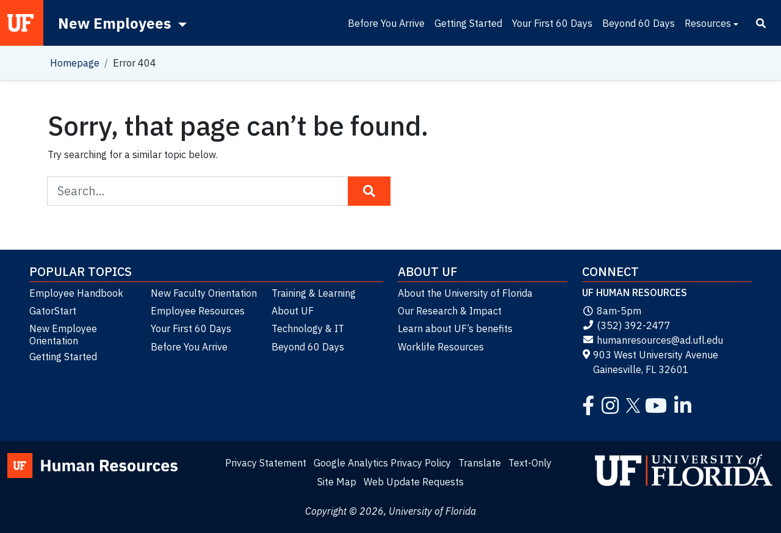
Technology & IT (308, 328)
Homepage (74, 63)
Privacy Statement (265, 463)
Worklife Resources (441, 347)
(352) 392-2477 (626, 325)
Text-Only (530, 463)
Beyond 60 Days (638, 23)
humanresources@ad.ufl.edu (652, 340)
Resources (708, 23)
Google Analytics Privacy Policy (382, 463)
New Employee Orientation (63, 334)
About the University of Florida (465, 293)
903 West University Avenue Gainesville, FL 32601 (650, 362)
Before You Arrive (386, 23)
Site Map (336, 482)
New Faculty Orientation (204, 293)
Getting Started (468, 23)
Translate (479, 463)
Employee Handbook (76, 293)
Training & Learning (314, 293)
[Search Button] (369, 191)
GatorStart (52, 311)
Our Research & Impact (450, 311)
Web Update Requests (414, 482)
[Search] (761, 23)
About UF (293, 311)
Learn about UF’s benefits (455, 328)
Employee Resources (198, 311)
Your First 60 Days (552, 23)
